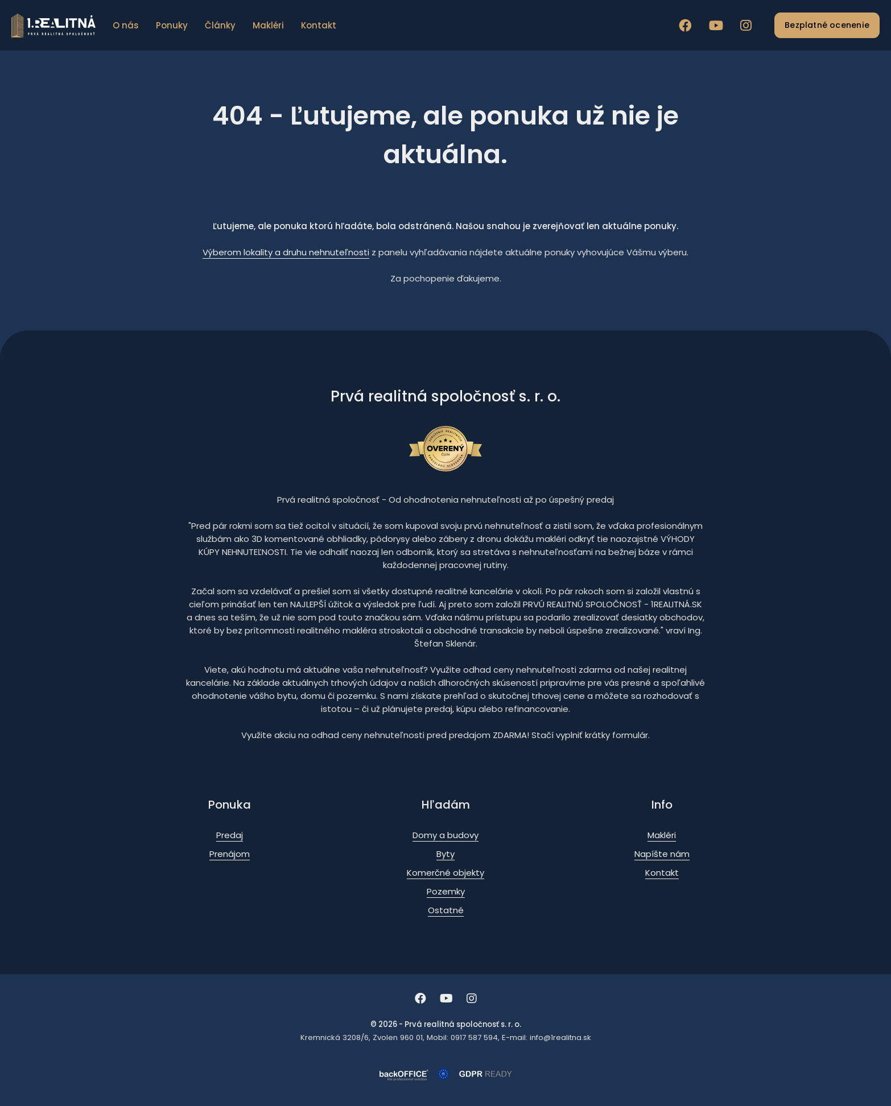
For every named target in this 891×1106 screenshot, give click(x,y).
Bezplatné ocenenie (827, 25)
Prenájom (229, 854)
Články (220, 25)
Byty (445, 854)
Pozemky (446, 891)
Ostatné (446, 910)
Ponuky (172, 25)
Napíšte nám (662, 854)
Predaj (229, 835)
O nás (126, 25)
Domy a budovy (445, 835)
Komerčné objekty (445, 873)
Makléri (268, 25)
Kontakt (318, 25)
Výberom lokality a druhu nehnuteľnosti (286, 252)
